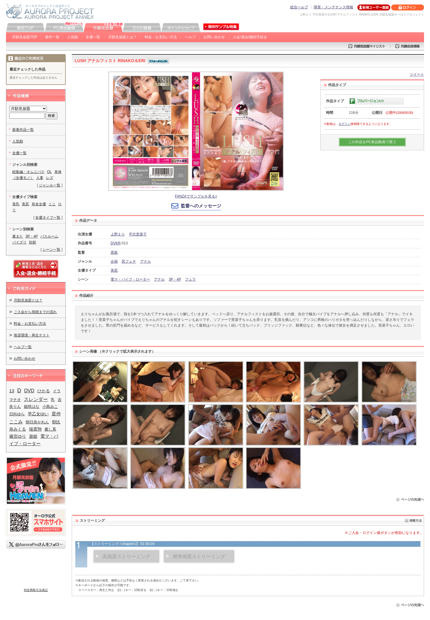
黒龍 (114, 252)
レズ (49, 178)
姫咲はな (31, 406)
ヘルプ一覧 (23, 347)
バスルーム (49, 236)
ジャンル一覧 (49, 185)
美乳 (15, 204)
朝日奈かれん (37, 422)
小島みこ (50, 406)
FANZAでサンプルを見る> (196, 196)
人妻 (39, 178)
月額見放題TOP (24, 37)
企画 (114, 261)
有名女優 (39, 204)
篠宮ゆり (17, 436)
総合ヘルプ (299, 7)
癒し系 (50, 429)
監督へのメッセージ (201, 205)
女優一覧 (93, 37)
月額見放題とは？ (122, 37)
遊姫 (33, 436)
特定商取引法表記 (36, 590)
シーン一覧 (51, 249)
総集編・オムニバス (28, 172)
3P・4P (175, 279)
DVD (29, 390)
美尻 (114, 270)
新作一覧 (52, 37)
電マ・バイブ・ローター (130, 279)
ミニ (52, 204)
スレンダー (36, 399)
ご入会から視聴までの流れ (35, 312)
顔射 (32, 242)
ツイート (417, 74)
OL (49, 172)
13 (11, 390)
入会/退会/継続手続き (250, 37)
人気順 (72, 37)
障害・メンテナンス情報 (333, 7)
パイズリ (19, 242)
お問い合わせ (214, 37)
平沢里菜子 (138, 234)
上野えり (118, 234)
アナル (145, 261)
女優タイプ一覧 (47, 217)
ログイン (345, 123)
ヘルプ (190, 37)
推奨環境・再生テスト (32, 335)
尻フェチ (129, 261)
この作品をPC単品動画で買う (372, 142)
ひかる (43, 390)
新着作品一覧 (23, 130)
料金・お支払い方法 (161, 37)
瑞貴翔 (35, 429)
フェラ (190, 279)
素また (17, 236)
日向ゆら (17, 414)
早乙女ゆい (38, 413)
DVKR (115, 243)
